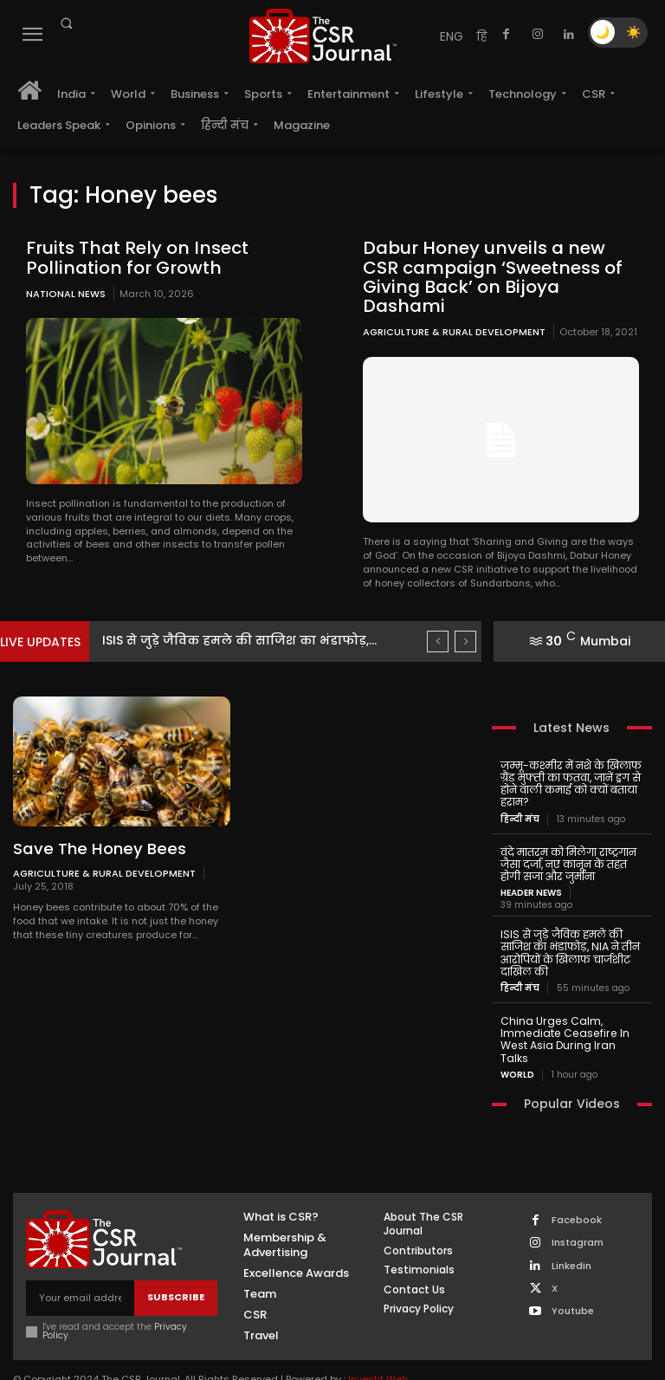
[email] (80, 1261)
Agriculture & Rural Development (454, 312)
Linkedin (571, 1228)
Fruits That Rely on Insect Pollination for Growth (132, 257)
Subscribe (175, 1260)
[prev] (438, 621)
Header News (531, 871)
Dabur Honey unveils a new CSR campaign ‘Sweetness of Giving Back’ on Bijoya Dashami (499, 267)
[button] (65, 23)
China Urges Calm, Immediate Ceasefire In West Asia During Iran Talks (571, 1009)
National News (66, 293)
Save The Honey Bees (95, 828)
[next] (465, 621)
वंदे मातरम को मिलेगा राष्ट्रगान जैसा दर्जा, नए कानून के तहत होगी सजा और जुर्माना (568, 842)
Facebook (577, 1182)
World (517, 1038)
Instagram (578, 1206)
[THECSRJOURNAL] (323, 36)
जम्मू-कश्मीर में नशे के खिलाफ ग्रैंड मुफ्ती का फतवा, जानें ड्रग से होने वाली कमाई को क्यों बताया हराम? (570, 763)
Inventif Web (378, 1342)
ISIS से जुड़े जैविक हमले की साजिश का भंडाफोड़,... (256, 620)
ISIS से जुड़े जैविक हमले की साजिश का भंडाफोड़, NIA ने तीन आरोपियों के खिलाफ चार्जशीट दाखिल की (568, 929)
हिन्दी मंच (519, 798)
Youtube (573, 1273)
